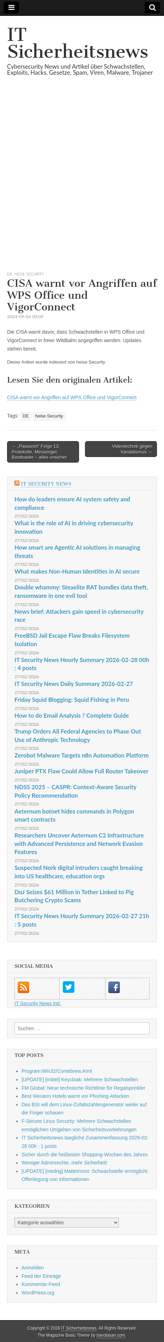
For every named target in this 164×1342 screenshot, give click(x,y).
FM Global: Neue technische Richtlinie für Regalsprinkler (83, 1088)
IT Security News (46, 484)
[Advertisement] (82, 182)
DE (9, 274)
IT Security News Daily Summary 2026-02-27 (73, 683)
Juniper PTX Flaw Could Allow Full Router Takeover (81, 771)
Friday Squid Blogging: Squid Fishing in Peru (71, 699)
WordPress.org (38, 1292)
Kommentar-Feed (41, 1284)
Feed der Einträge (41, 1276)
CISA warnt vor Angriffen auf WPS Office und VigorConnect (71, 397)
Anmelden (33, 1267)
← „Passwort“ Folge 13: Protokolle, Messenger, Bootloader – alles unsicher (39, 452)
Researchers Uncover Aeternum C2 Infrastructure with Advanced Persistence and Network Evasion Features (79, 843)
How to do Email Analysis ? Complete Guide (71, 715)
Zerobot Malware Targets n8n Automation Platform (81, 755)
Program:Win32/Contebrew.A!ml (57, 1071)
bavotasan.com (111, 1335)
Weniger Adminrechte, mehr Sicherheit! (64, 1162)
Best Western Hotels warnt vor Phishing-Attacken (75, 1096)
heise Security (29, 274)
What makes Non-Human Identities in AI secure (77, 571)
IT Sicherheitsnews (77, 43)
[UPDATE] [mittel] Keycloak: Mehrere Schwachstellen (80, 1079)
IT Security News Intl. (37, 1003)
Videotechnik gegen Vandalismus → (132, 449)
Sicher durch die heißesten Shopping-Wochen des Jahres (85, 1154)
